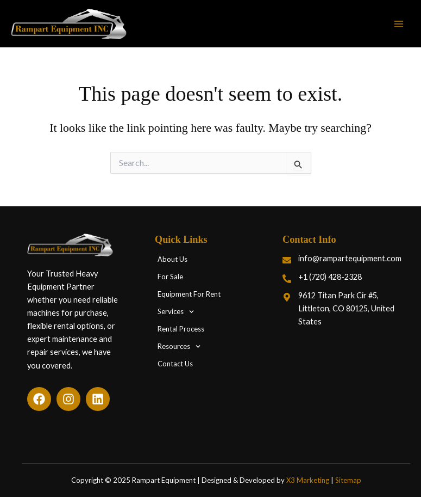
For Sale (170, 277)
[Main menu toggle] (398, 24)
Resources (179, 346)
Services (176, 312)
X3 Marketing (307, 480)
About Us (172, 259)
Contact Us (175, 364)
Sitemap (348, 480)
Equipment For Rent (189, 294)
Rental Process (181, 329)
